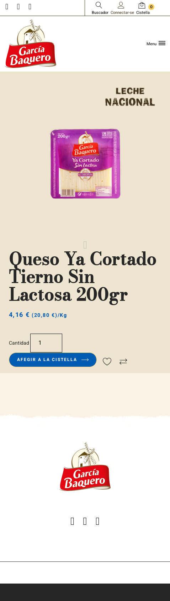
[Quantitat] (46, 343)
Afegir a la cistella (53, 359)
